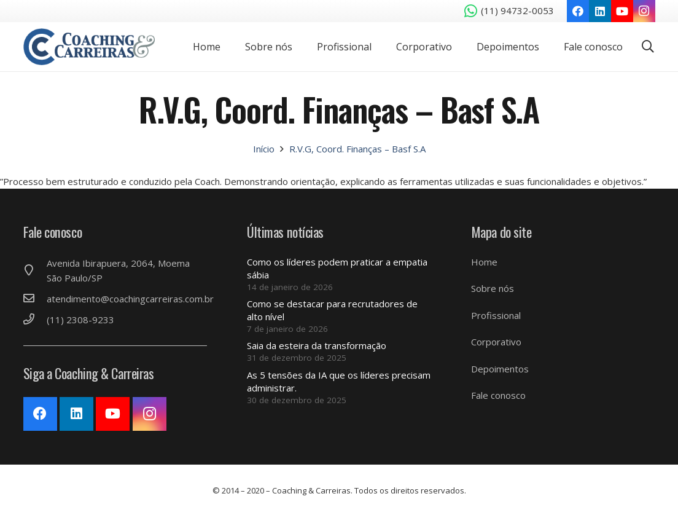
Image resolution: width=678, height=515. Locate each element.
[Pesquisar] (647, 47)
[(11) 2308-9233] (35, 319)
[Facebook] (578, 11)
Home (484, 262)
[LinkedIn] (600, 11)
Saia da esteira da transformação (316, 345)
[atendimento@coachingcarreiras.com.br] (35, 298)
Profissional (496, 315)
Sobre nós (492, 288)
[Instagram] (644, 11)
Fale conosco (498, 395)
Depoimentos (500, 369)
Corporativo (496, 342)
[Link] (89, 46)
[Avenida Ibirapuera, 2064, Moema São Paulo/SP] (35, 270)
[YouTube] (622, 11)
